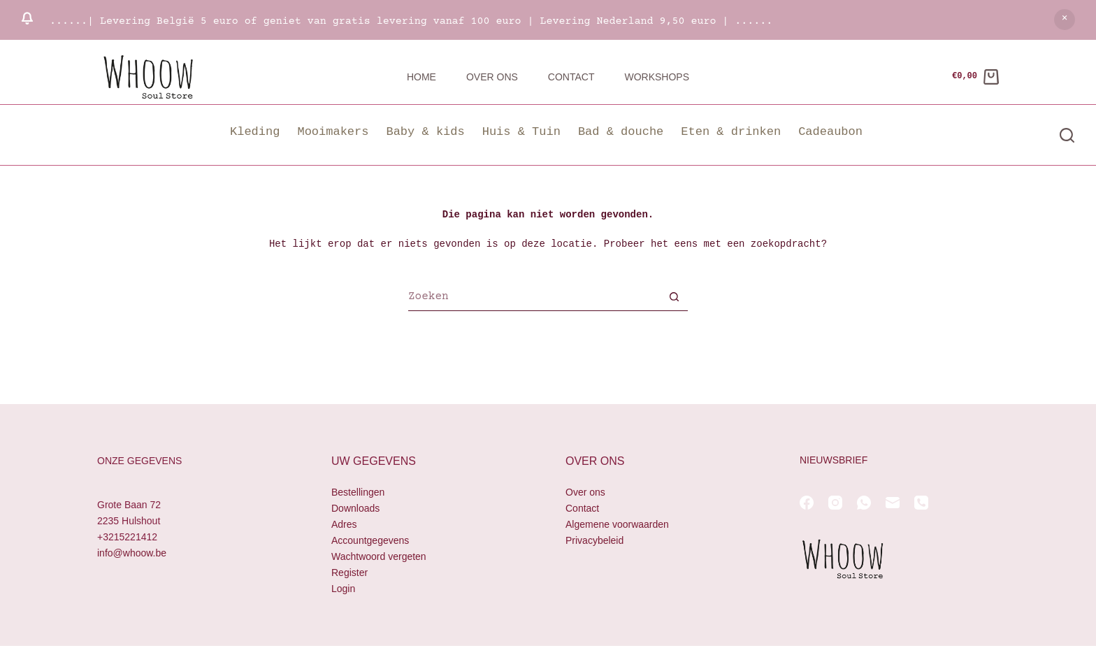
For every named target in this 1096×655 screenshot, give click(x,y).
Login (343, 588)
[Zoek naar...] (534, 298)
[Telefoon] (921, 503)
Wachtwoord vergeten (378, 556)
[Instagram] (835, 503)
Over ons (492, 76)
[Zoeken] (1067, 135)
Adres (344, 524)
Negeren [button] (1064, 19)
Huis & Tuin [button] (521, 132)
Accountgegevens (370, 540)
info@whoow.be (131, 553)
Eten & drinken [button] (731, 132)
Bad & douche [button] (620, 132)
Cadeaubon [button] (830, 132)
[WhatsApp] (864, 503)
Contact (571, 76)
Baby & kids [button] (425, 132)
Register (349, 572)
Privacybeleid (594, 540)
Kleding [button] (255, 132)
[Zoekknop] (674, 298)
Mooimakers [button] (332, 132)
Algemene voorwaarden (617, 524)
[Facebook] (807, 503)
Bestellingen (357, 492)
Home (421, 76)
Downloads (355, 508)
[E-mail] (893, 503)
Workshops (656, 76)
